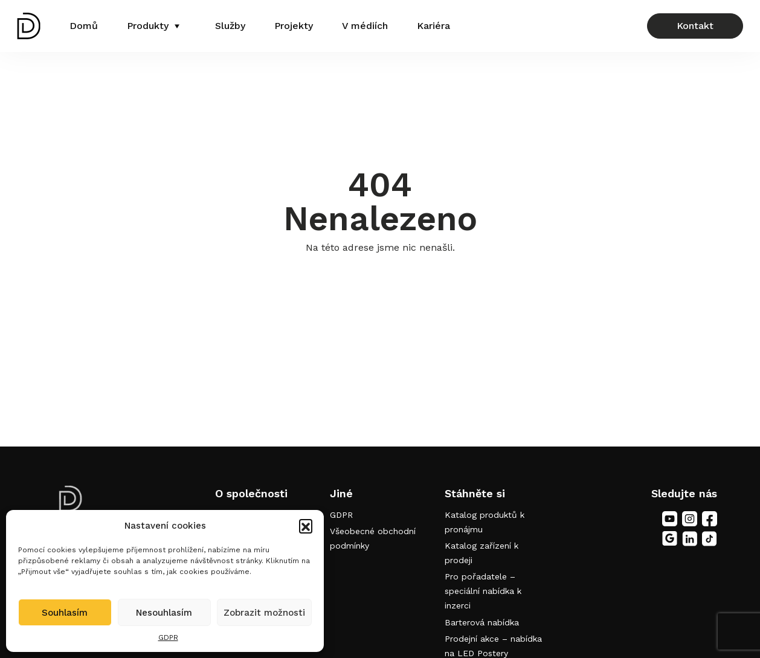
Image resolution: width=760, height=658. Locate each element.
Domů (83, 25)
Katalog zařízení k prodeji (481, 553)
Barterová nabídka (482, 622)
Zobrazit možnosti (264, 612)
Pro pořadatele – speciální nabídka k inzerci (483, 591)
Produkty (148, 25)
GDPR (168, 637)
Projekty (293, 25)
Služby (230, 25)
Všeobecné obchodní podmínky (373, 538)
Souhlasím (65, 612)
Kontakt (695, 25)
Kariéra (433, 25)
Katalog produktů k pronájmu (484, 522)
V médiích (365, 25)
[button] (306, 526)
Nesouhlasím (164, 612)
